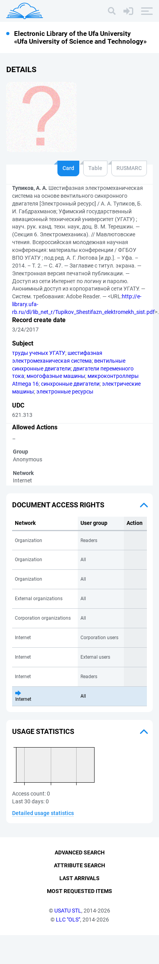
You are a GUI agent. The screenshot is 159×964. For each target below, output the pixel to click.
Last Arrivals (79, 907)
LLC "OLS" (68, 948)
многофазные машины (56, 376)
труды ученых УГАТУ (38, 353)
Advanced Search (80, 881)
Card (68, 168)
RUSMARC (129, 168)
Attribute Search (79, 894)
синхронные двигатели (70, 384)
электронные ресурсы (64, 391)
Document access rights (58, 505)
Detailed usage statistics (43, 813)
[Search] (112, 11)
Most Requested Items (79, 919)
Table (95, 168)
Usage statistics (43, 731)
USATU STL (67, 939)
